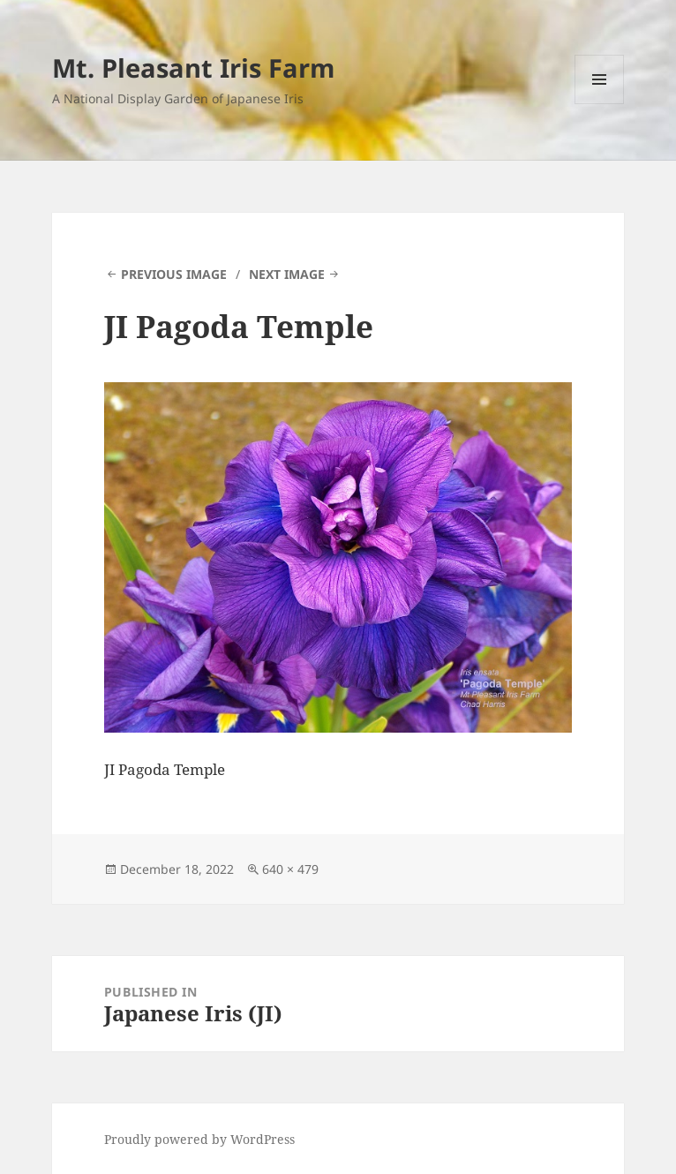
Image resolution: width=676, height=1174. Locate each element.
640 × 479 (290, 869)
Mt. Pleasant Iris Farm (193, 67)
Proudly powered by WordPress (199, 1139)
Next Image (287, 274)
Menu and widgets (599, 103)
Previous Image (174, 274)
